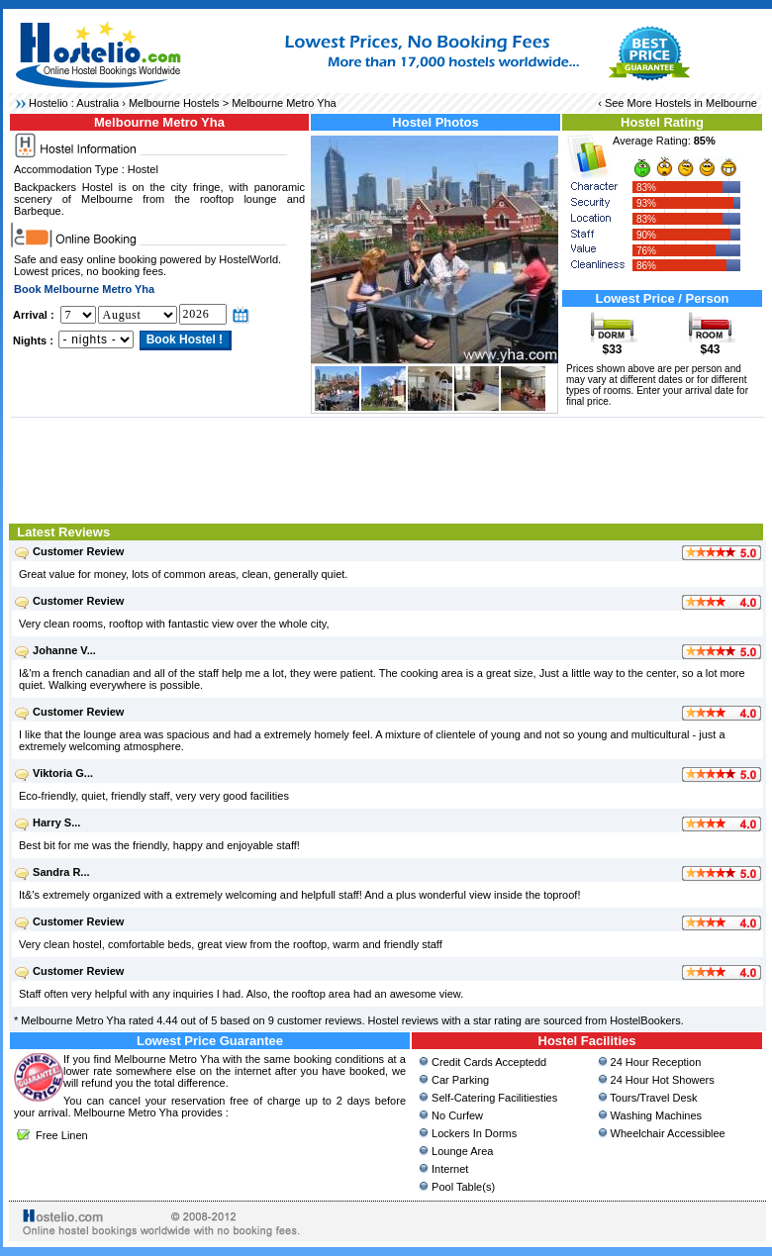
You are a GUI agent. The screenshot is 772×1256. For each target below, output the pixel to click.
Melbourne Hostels (174, 103)
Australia (97, 103)
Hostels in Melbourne (706, 103)
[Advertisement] (387, 468)
